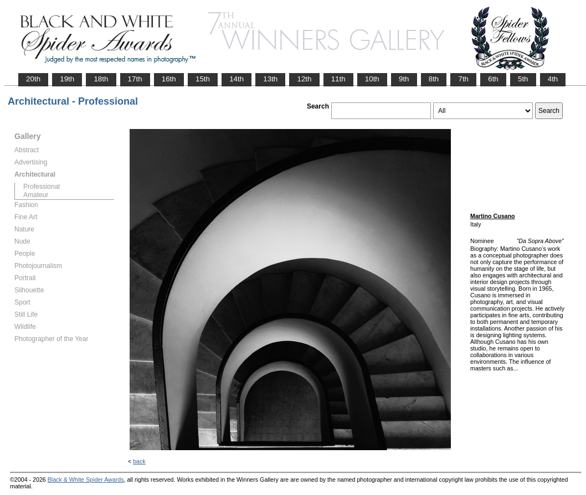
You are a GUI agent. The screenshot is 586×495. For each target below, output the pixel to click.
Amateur (35, 195)
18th (101, 79)
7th (463, 79)
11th (338, 79)
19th (67, 79)
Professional (41, 186)
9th (404, 79)
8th (434, 79)
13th (270, 79)
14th (236, 79)
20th (33, 79)
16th (169, 79)
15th (202, 79)
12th (304, 79)
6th (493, 79)
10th (372, 79)
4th (553, 79)
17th (135, 79)
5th (523, 79)
